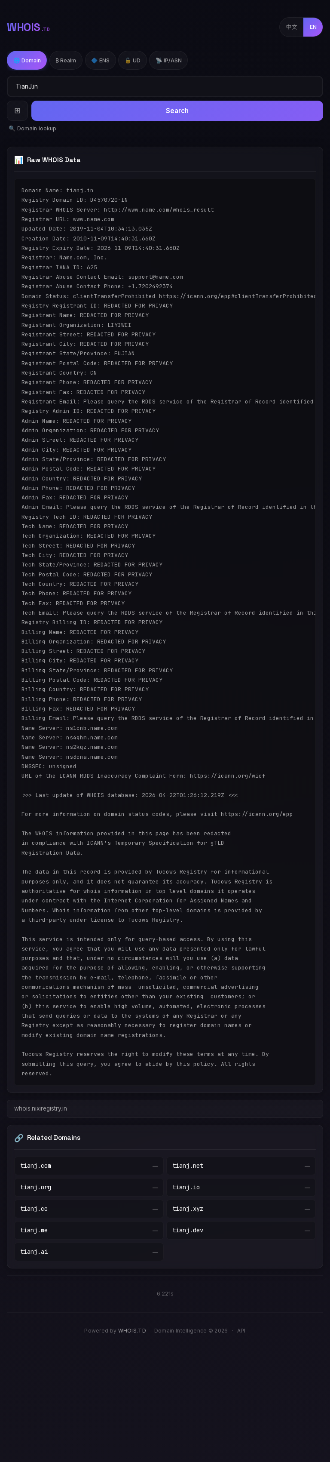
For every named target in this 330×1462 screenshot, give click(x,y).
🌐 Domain (27, 60)
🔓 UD (133, 60)
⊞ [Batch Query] (17, 110)
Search (177, 111)
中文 (291, 27)
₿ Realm (65, 60)
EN (313, 27)
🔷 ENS (100, 60)
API (241, 1330)
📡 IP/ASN (169, 60)
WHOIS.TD (132, 1330)
